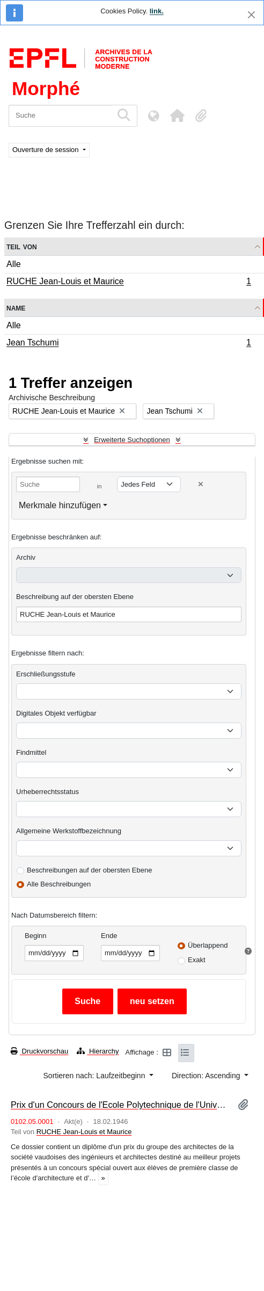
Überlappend (208, 945)
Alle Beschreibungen (59, 884)
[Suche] (60, 116)
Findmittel (31, 752)
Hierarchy (98, 1051)
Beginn (35, 936)
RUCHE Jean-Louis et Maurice (128, 282)
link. (157, 11)
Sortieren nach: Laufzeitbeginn (95, 1075)
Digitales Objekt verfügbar (56, 713)
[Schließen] (251, 15)
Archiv (25, 557)
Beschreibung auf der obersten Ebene (75, 597)
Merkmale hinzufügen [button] (60, 505)
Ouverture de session (46, 150)
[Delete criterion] (200, 484)
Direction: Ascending (207, 1075)
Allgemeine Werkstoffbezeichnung (68, 831)
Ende (109, 936)
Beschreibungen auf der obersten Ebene (89, 870)
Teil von (21, 246)
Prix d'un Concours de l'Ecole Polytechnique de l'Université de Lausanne (120, 1104)
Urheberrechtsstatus (47, 792)
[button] (177, 115)
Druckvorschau (39, 1051)
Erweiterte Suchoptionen (132, 440)
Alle (13, 264)
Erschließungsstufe (46, 674)
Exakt (197, 960)
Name (15, 307)
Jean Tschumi (128, 343)
